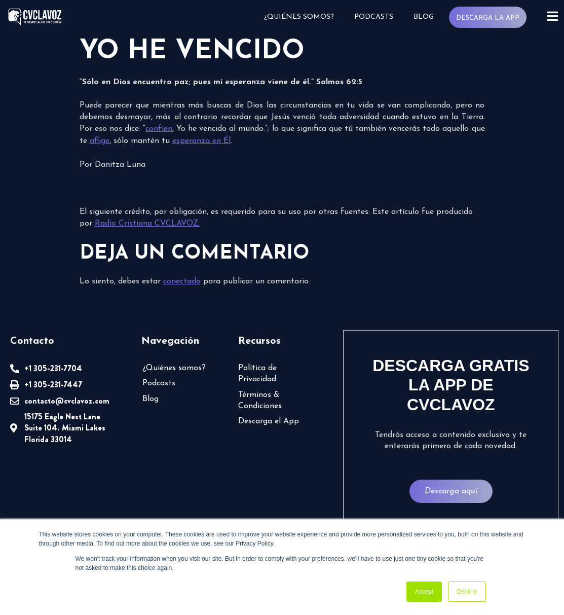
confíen (158, 129)
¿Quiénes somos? (298, 17)
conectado (182, 281)
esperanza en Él (201, 141)
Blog (423, 17)
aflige (99, 141)
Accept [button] (424, 591)
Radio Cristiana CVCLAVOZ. (147, 224)
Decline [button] (467, 591)
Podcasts (373, 17)
